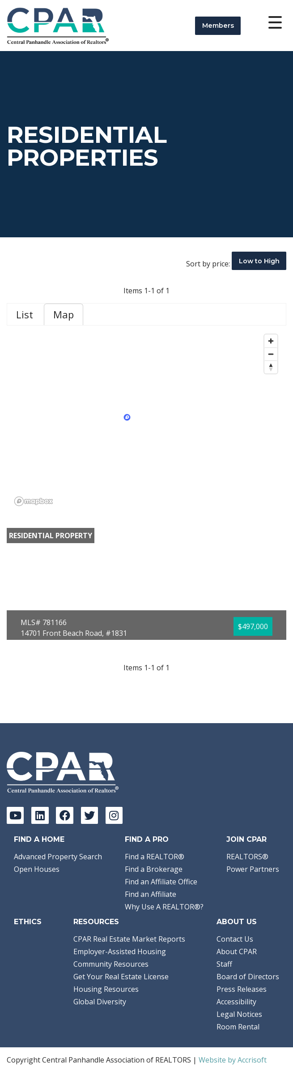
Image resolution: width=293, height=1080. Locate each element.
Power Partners (252, 869)
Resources (96, 921)
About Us (237, 921)
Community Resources (111, 964)
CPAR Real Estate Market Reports (129, 939)
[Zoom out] (270, 353)
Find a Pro (147, 839)
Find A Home (39, 839)
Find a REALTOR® (154, 856)
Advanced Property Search (58, 856)
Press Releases (242, 989)
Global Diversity (99, 1002)
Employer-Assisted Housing (119, 951)
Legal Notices (239, 1014)
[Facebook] (64, 815)
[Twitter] (89, 815)
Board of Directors (248, 976)
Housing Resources (106, 989)
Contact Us (235, 939)
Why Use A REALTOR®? (164, 907)
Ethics (28, 921)
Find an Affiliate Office (161, 882)
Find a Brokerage (154, 869)
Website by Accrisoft (233, 1060)
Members (218, 25)
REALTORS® (247, 856)
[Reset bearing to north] (270, 366)
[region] (146, 419)
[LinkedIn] (39, 815)
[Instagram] (114, 815)
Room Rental (238, 1027)
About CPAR (237, 951)
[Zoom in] (270, 340)
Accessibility (236, 1002)
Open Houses (36, 869)
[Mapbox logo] (33, 501)
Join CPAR (246, 839)
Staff (224, 964)
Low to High (259, 261)
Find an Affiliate (150, 894)
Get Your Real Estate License (121, 976)
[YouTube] (15, 815)
